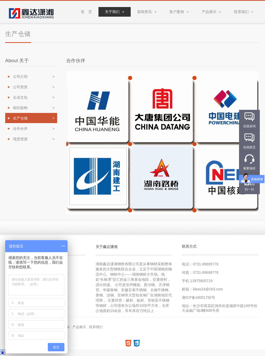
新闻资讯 (146, 12)
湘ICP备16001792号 (198, 297)
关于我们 (114, 12)
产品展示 (211, 12)
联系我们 (243, 12)
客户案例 (179, 12)
